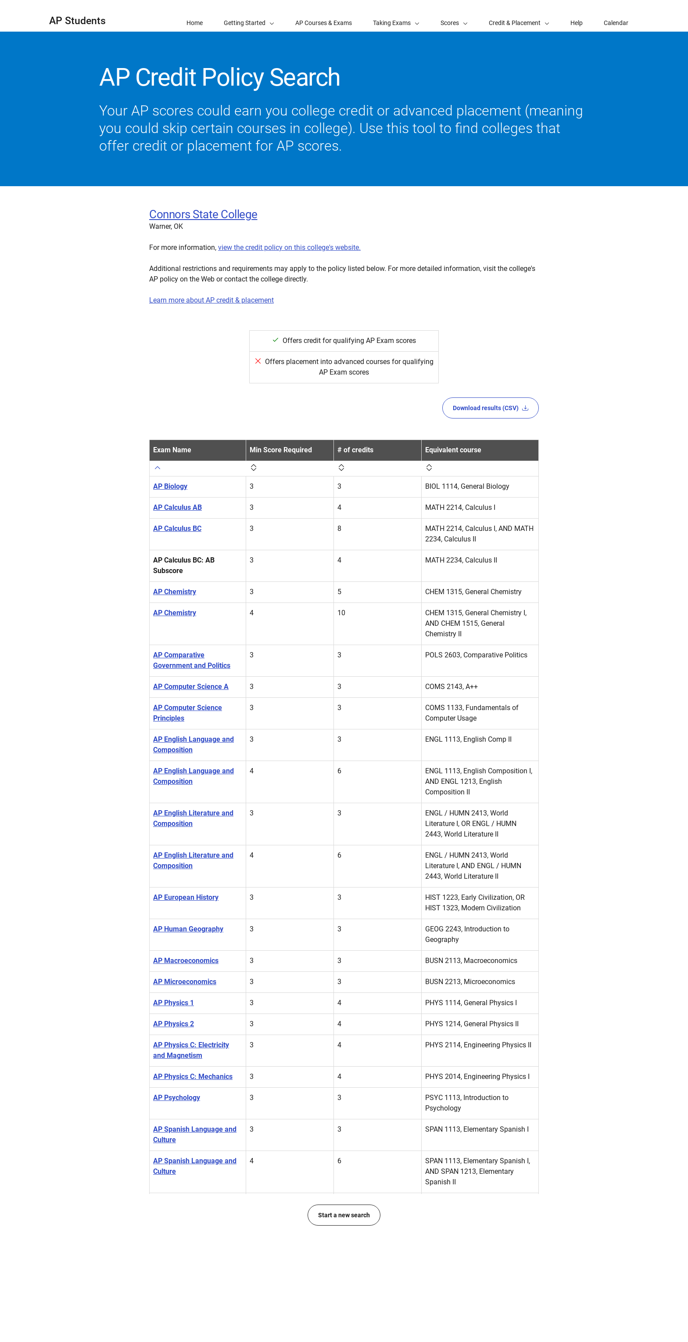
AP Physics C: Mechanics (193, 1076)
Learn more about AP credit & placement (211, 300)
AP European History (186, 897)
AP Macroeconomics (186, 960)
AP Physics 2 (173, 1024)
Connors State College (203, 214)
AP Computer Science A (191, 686)
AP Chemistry (174, 592)
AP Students (77, 21)
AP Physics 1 (173, 1003)
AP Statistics (173, 1203)
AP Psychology (176, 1097)
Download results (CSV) (490, 408)
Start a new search (344, 1309)
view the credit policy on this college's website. (289, 247)
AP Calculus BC (177, 528)
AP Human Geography (188, 929)
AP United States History (192, 1256)
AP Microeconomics (184, 982)
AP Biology (170, 486)
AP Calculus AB (177, 507)
